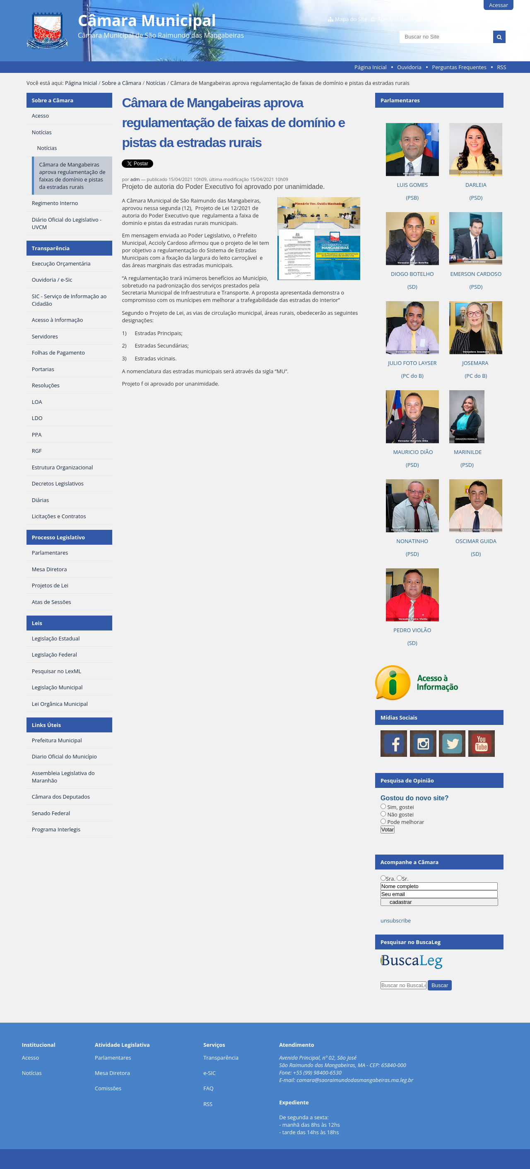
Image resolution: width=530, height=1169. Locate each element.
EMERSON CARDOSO (476, 274)
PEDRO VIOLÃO (412, 630)
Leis (37, 623)
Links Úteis (46, 725)
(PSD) (476, 197)
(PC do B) (412, 375)
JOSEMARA (475, 363)
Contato (433, 19)
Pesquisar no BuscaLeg (411, 942)
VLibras (496, 19)
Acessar (498, 5)
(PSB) (412, 197)
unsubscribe (396, 920)
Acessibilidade (394, 19)
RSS (501, 67)
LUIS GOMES (412, 184)
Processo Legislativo (58, 537)
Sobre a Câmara (121, 83)
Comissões (108, 1088)
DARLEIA (476, 184)
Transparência (51, 248)
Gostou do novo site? (414, 798)
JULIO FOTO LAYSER (412, 363)
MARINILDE (467, 452)
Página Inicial (370, 67)
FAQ (208, 1088)
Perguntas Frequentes (459, 67)
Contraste (465, 19)
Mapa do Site (351, 19)
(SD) (412, 286)
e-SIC (209, 1073)
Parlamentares (113, 1057)
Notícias (156, 83)
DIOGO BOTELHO (412, 274)
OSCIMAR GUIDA (475, 541)
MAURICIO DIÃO (412, 452)
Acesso (30, 1057)
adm (135, 179)
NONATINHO (412, 541)
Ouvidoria (409, 67)
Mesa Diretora (112, 1073)
